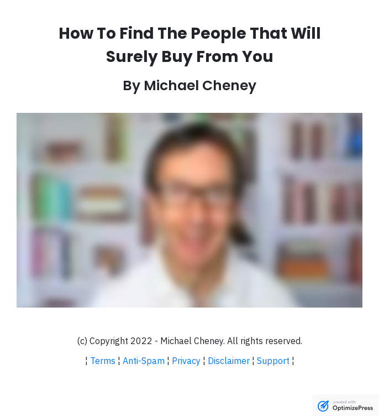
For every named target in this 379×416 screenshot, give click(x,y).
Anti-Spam (144, 360)
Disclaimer (229, 360)
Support (273, 360)
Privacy (186, 360)
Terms (102, 360)
